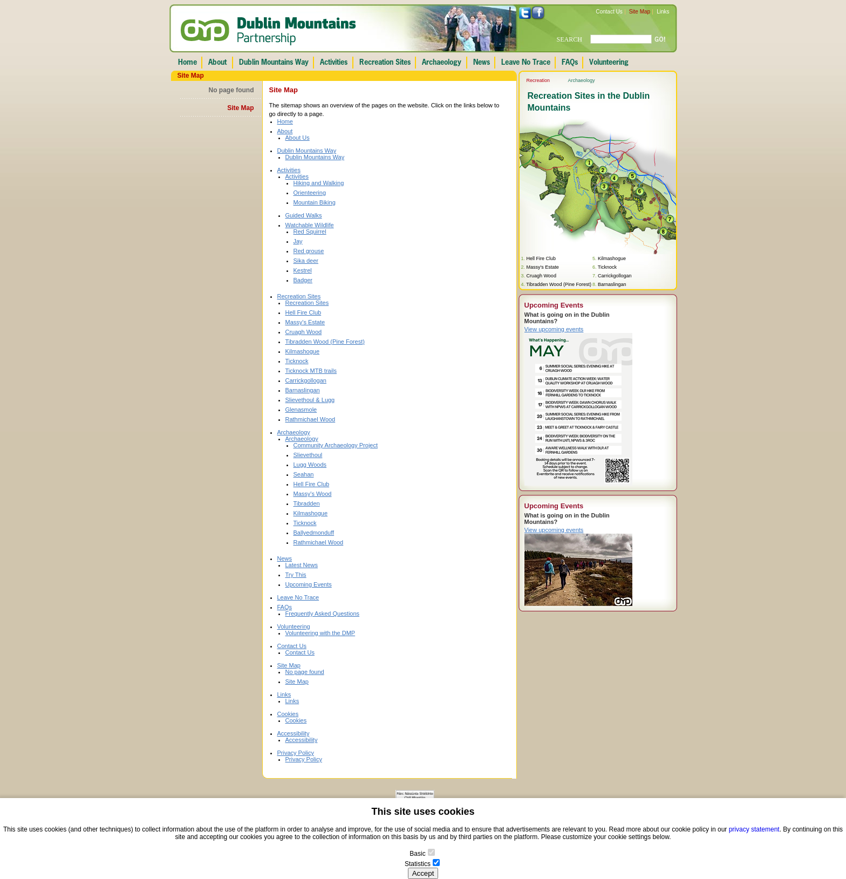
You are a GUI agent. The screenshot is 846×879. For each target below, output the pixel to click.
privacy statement (754, 829)
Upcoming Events (308, 584)
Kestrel (303, 270)
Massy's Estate (305, 322)
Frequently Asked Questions (322, 613)
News (284, 558)
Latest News (301, 565)
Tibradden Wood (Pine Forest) (325, 341)
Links (663, 12)
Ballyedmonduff (314, 532)
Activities (289, 170)
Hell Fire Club (303, 312)
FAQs (284, 607)
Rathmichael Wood (310, 419)
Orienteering (310, 192)
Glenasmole (301, 409)
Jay (298, 241)
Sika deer (306, 260)
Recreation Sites (299, 296)
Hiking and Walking (319, 183)
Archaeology (293, 432)
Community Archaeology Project (336, 445)
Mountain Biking (315, 202)
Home (285, 121)
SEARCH (569, 39)
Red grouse (309, 251)
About (285, 131)
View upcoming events (554, 329)
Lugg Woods (310, 464)
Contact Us (609, 12)
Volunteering (293, 626)
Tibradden (307, 503)
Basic (417, 853)
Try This (295, 574)
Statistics (418, 864)
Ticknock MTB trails (311, 370)
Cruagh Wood (303, 332)
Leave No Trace (298, 597)
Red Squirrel (310, 231)
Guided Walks (303, 215)
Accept (423, 873)
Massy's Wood (313, 493)
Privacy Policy (295, 752)
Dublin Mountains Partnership (268, 31)
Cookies (288, 714)
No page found (231, 90)
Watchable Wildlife (309, 225)
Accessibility (293, 733)
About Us (297, 137)
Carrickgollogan (305, 380)
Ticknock (297, 361)
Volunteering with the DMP (320, 633)
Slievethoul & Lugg (310, 400)
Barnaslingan (302, 390)
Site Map (639, 12)
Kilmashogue (302, 351)
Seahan (304, 474)
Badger (303, 280)
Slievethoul (308, 455)
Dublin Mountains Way (307, 150)
